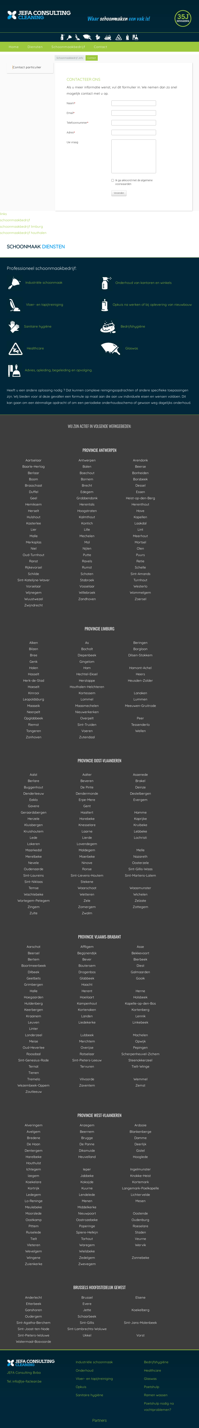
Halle (34, 991)
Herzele (33, 819)
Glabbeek (87, 978)
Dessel (140, 485)
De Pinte (86, 787)
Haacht (87, 984)
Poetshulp (151, 1387)
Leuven (33, 1022)
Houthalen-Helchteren (87, 687)
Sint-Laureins (33, 875)
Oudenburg (140, 1220)
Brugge (87, 1138)
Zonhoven (33, 737)
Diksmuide (87, 1150)
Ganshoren (33, 1310)
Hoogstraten (87, 511)
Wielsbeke (87, 1251)
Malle (34, 536)
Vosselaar (87, 586)
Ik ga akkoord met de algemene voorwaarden (132, 182)
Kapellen (140, 517)
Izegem (33, 1176)
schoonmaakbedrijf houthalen (23, 233)
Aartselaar (33, 460)
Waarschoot (87, 888)
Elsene (140, 1297)
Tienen (33, 1073)
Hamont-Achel (140, 668)
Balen (87, 466)
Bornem (87, 479)
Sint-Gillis (87, 1322)
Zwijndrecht (33, 605)
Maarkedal (33, 850)
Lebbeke (140, 831)
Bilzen (33, 649)
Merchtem (87, 1041)
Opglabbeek (33, 718)
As (87, 643)
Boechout (87, 473)
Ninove (87, 863)
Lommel (87, 699)
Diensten (35, 47)
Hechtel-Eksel (87, 674)
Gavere (33, 806)
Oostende (140, 1213)
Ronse (87, 869)
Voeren (87, 731)
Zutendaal (87, 737)
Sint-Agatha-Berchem (34, 1322)
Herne (140, 991)
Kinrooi (33, 693)
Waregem (87, 1245)
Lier (34, 529)
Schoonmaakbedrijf (68, 47)
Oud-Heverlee (34, 1047)
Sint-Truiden (87, 724)
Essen (140, 492)
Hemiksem (33, 504)
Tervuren (87, 1066)
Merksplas (33, 542)
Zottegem (140, 907)
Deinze (140, 787)
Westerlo (140, 586)
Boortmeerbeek (33, 965)
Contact (100, 47)
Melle (140, 850)
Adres (71, 132)
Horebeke (87, 819)
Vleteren (33, 1245)
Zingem (34, 907)
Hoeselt (33, 687)
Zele (87, 900)
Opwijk (140, 1041)
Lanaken (140, 693)
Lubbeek (87, 1035)
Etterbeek (33, 1304)
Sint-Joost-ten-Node (33, 1329)
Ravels (87, 561)
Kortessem (87, 693)
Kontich (87, 523)
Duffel (33, 492)
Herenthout (140, 504)
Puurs (140, 555)
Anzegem (87, 1125)
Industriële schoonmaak (34, 282)
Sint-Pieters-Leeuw (87, 1060)
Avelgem (33, 1131)
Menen (87, 1201)
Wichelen (140, 894)
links (3, 214)
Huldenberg (33, 1003)
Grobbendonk (87, 498)
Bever (87, 959)
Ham (87, 668)
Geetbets (34, 978)
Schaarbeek (87, 1316)
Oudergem (33, 1316)
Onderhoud (84, 1370)
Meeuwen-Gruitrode (140, 706)
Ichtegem (33, 1169)
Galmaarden (140, 972)
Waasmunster (140, 888)
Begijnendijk (87, 953)
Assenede (140, 774)
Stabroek (87, 580)
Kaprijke (140, 819)
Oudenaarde (33, 869)
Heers (140, 674)
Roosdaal (33, 1054)
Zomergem (87, 907)
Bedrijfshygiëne (122, 326)
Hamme (140, 812)
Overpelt (87, 718)
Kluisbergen (33, 825)
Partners (99, 1420)
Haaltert (87, 812)
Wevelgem (33, 1251)
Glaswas (119, 348)
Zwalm (87, 913)
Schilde (33, 574)
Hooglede (140, 1157)
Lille (87, 529)
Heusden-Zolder (140, 680)
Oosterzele (140, 863)
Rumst (87, 567)
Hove (140, 511)
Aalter (87, 774)
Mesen (140, 1201)
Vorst (140, 1335)
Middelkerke (87, 1207)
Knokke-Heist (140, 1176)
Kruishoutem (34, 831)
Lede (33, 837)
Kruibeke (140, 825)
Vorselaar (33, 586)
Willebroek (87, 592)
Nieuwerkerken (87, 712)
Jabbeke (87, 1176)
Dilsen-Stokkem (140, 655)
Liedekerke (87, 1022)
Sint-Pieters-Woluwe (33, 1335)
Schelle (140, 567)
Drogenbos (87, 972)
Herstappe (87, 680)
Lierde (87, 837)
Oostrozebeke (87, 1220)
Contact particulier (27, 67)
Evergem (140, 800)
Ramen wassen (156, 1395)
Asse (140, 947)
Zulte (34, 913)
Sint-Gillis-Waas (140, 869)
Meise (33, 1041)
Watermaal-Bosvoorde (33, 1341)
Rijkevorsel (33, 567)
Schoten (87, 574)
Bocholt (87, 649)
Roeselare (140, 1226)
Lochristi (140, 837)
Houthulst (33, 1163)
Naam (71, 103)
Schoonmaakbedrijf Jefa (70, 57)
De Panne (86, 1144)
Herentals (86, 504)
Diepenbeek (87, 655)
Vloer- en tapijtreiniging (35, 304)
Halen (33, 668)
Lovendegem (87, 844)
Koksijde (86, 1182)
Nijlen (87, 548)
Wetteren (87, 894)
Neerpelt (33, 712)
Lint (140, 529)
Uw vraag (72, 142)
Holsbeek (140, 997)
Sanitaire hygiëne (29, 326)
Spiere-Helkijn (87, 1232)
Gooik (140, 978)
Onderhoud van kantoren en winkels (136, 283)
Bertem (33, 959)
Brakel (140, 781)
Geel (33, 498)
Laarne (87, 831)
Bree (33, 655)
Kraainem (33, 1016)
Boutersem (87, 965)
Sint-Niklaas (33, 882)
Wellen (140, 731)
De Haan (33, 1144)
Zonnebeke (140, 1258)
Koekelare (33, 1182)
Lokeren (33, 844)
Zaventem (87, 1085)
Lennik (140, 1016)
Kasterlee (33, 523)
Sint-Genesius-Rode (33, 1060)
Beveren (86, 781)
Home (14, 47)
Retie (140, 561)
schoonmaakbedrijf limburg (21, 226)
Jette (87, 1310)
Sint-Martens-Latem (140, 875)
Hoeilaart (87, 997)
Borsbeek (140, 479)
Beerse (140, 466)
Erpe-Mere (87, 800)
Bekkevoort (140, 953)
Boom (33, 479)
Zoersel (140, 599)
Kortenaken (87, 1010)
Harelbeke (34, 1157)
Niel (34, 548)
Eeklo (33, 800)
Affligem (87, 947)
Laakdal (140, 523)
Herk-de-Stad (33, 680)
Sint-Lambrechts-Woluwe (87, 1329)
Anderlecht (33, 1297)
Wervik (140, 1245)
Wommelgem (140, 592)
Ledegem (33, 1195)
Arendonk (140, 460)
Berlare (33, 781)
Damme (140, 1138)
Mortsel (140, 542)
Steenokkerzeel (140, 1060)
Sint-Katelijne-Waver (33, 580)
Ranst (33, 561)
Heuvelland (87, 1157)
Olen (140, 548)
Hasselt (33, 674)
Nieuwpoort (87, 1213)
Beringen (140, 643)
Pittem (34, 1226)
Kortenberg (140, 1010)
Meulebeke (33, 1207)
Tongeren (33, 731)
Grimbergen (33, 984)
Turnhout (140, 580)
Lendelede (87, 1195)
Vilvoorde (87, 1079)
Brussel (87, 1297)
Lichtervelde (140, 1195)
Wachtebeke (33, 894)
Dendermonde (87, 793)
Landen (87, 1016)
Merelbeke (33, 856)
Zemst (140, 1085)
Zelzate (140, 900)
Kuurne (87, 1188)
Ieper (87, 1169)
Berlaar (33, 473)
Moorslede (33, 1213)
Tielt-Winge (140, 1066)
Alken (33, 643)
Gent (87, 806)
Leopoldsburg (33, 699)
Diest (140, 965)
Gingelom (86, 661)
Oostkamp (34, 1220)
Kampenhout (87, 1003)
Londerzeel (33, 1035)
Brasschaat (33, 485)
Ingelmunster (140, 1169)
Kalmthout (87, 517)
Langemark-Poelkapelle (140, 1188)
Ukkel (87, 1335)
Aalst (33, 774)
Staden (140, 1232)
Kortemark (140, 1182)
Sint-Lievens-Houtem (87, 875)
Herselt (33, 511)
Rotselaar (87, 1054)
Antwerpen (87, 460)
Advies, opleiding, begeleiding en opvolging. (49, 370)
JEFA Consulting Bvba (24, 1372)
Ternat (33, 1066)
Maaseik (33, 706)
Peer (140, 718)
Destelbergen (140, 793)
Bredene (33, 1138)
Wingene (33, 1258)
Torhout (87, 1239)
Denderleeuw (33, 793)
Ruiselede (33, 1232)
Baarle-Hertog (33, 466)
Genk (34, 661)
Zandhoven (87, 599)
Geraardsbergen (33, 812)
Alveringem (34, 1125)
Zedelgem (87, 1258)
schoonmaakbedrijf (15, 220)
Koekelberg (140, 1310)
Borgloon (140, 649)
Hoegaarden (33, 997)
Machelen (140, 1035)
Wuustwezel (33, 599)
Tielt (33, 1239)
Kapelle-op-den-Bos (140, 1003)
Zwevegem (87, 1264)
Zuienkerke (33, 1264)
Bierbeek (140, 959)
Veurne (140, 1239)
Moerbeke (87, 856)
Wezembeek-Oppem (33, 1085)
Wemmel (141, 1079)
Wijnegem (34, 592)
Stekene (87, 882)
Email (70, 113)
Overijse (87, 1047)
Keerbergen (33, 1010)
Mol (87, 542)
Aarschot (33, 947)
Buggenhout (33, 787)
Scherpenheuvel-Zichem (140, 1054)
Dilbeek (33, 972)
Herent (87, 991)
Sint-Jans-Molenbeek (140, 1322)
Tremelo (33, 1079)
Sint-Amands (140, 574)
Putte (87, 555)
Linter (33, 1028)
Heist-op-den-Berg (140, 498)
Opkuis (81, 1387)
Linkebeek (140, 1022)
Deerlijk (140, 1144)
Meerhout (140, 536)
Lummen (140, 699)
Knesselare (87, 825)
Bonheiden (140, 473)
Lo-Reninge (34, 1201)
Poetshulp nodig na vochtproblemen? (159, 1406)
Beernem (87, 1131)
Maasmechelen (87, 706)
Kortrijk (33, 1188)
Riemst (33, 724)
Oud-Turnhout (33, 555)
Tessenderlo (140, 724)
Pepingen (140, 1047)
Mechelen (86, 536)
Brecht (87, 485)
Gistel (140, 1150)
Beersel (33, 953)
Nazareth (140, 856)
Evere (87, 1304)
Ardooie (140, 1125)
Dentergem (34, 1150)
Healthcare (25, 348)
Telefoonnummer (77, 122)
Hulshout (33, 517)
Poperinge (87, 1226)
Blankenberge (140, 1131)
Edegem (86, 492)
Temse (34, 888)
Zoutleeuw (33, 1091)
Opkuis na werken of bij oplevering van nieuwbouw (146, 304)
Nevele (33, 863)
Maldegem (87, 850)
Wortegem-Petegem (33, 900)
